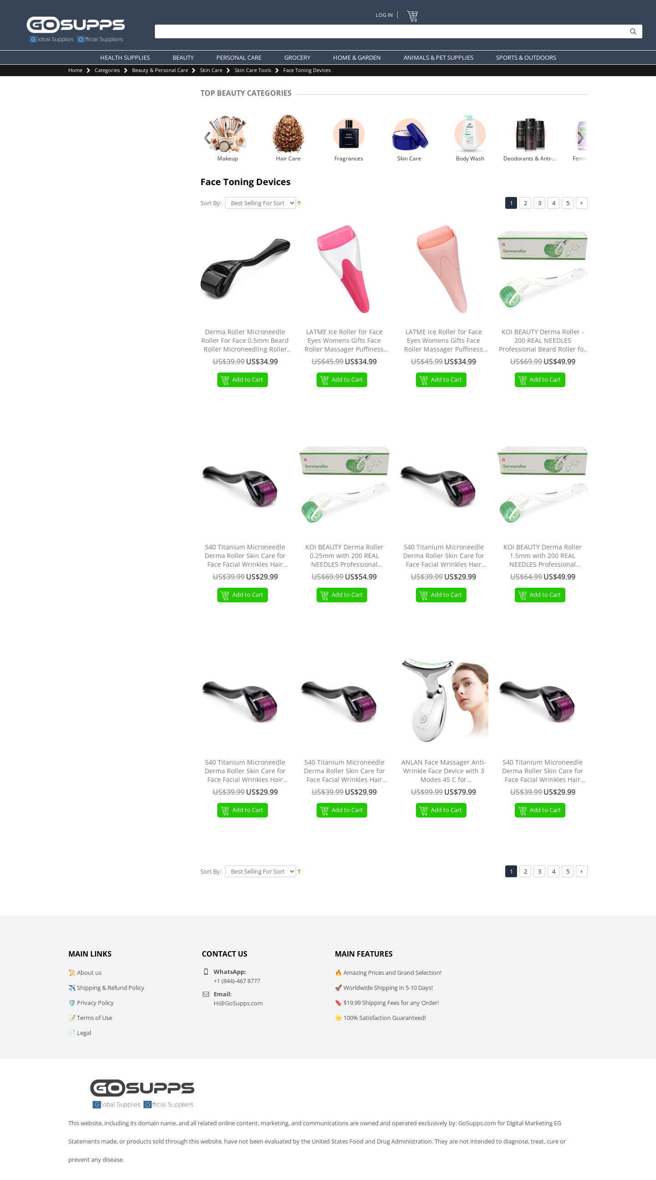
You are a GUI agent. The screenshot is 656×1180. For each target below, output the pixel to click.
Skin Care (211, 70)
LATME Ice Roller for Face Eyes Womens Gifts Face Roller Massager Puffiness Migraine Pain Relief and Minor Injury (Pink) (443, 341)
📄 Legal (79, 1033)
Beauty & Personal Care (160, 70)
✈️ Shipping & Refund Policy (106, 987)
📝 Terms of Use (90, 1018)
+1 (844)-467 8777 (237, 981)
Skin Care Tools (253, 70)
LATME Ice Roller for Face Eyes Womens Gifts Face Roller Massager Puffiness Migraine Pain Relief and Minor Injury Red (344, 341)
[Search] (396, 32)
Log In (383, 14)
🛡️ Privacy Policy (91, 1003)
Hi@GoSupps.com (238, 1003)
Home (75, 70)
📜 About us (85, 972)
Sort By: (210, 203)
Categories (107, 70)
